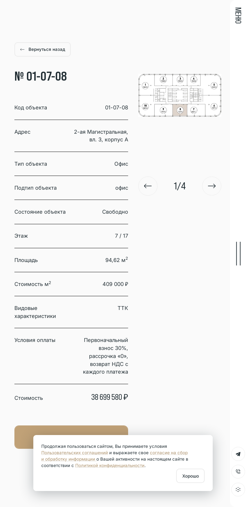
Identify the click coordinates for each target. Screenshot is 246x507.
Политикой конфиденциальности (109, 465)
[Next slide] (211, 186)
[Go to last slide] (148, 186)
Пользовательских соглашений (74, 452)
